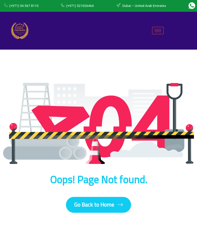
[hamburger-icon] (158, 30)
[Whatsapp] (192, 6)
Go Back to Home (98, 205)
